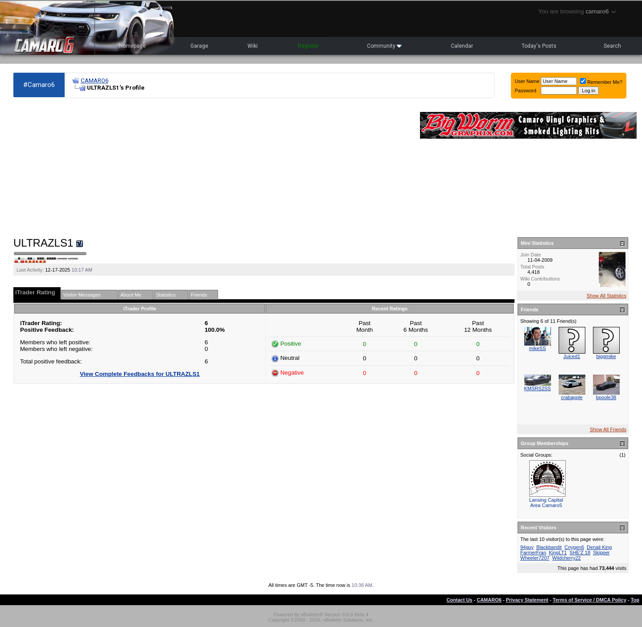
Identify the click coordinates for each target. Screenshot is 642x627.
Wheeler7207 (534, 558)
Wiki (252, 46)
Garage (199, 46)
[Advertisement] (212, 167)
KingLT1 (558, 552)
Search (612, 46)
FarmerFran (533, 552)
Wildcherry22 (566, 558)
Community (384, 46)
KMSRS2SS (537, 388)
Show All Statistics (606, 295)
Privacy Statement (527, 599)
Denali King (599, 547)
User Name (527, 81)
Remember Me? (601, 82)
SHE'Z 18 (579, 552)
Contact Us (459, 599)
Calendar (462, 46)
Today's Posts (539, 46)
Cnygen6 (574, 547)
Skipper (601, 552)
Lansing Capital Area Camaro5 (546, 502)
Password (525, 90)
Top (635, 599)
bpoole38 (606, 397)
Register (308, 46)
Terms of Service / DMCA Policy (589, 599)
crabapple (571, 397)
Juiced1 (572, 356)
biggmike (606, 356)
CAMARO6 (94, 80)
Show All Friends (608, 429)
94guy (527, 547)
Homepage (132, 46)
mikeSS (537, 348)
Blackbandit (549, 547)
